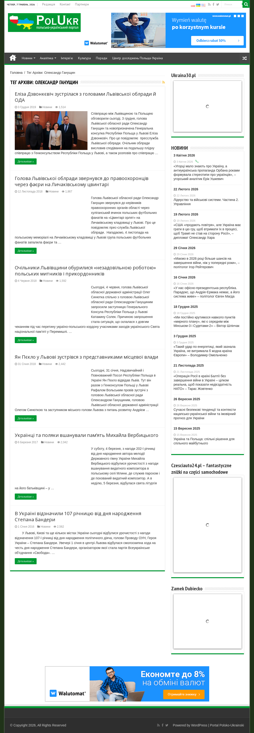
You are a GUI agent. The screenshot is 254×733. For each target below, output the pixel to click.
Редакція (48, 4)
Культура (84, 58)
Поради (101, 58)
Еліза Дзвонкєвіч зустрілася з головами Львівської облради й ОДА (85, 97)
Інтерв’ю (67, 58)
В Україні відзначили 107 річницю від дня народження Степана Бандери (78, 516)
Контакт (65, 4)
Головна (16, 72)
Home (13, 58)
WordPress (199, 725)
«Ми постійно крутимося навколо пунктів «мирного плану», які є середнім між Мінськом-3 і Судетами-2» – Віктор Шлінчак (206, 321)
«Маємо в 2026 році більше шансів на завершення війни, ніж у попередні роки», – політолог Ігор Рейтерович (206, 263)
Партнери (82, 4)
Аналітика (46, 58)
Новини (27, 58)
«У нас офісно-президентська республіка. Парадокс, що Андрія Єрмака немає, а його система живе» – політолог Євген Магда (207, 292)
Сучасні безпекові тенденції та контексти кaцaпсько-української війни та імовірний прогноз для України (205, 414)
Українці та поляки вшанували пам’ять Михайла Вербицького (86, 435)
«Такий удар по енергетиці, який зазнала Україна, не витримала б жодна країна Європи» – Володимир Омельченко (204, 351)
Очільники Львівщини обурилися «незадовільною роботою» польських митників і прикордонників (85, 270)
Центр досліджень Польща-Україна (137, 58)
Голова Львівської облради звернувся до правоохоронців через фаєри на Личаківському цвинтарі (81, 181)
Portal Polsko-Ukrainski (227, 725)
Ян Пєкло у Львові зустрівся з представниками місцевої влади (86, 357)
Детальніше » (26, 161)
